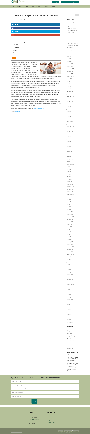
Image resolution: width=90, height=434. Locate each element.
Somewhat (16, 37)
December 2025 (70, 69)
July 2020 (69, 229)
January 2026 (70, 66)
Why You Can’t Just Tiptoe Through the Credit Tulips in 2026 (73, 24)
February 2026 (70, 64)
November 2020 (70, 219)
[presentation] (20, 401)
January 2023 (70, 154)
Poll (67, 343)
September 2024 (70, 104)
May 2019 (69, 264)
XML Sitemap (60, 430)
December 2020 (70, 216)
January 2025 (70, 94)
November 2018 (70, 279)
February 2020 (70, 242)
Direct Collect (50, 415)
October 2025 (70, 74)
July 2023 (69, 139)
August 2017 (69, 309)
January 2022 (70, 184)
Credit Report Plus (51, 422)
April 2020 (69, 237)
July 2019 (69, 259)
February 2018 (70, 297)
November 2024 (70, 99)
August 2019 (69, 257)
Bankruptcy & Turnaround (53, 420)
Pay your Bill (75, 2)
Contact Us (53, 8)
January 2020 (70, 244)
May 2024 (69, 114)
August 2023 (69, 136)
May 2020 (69, 234)
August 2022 (69, 166)
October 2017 (70, 304)
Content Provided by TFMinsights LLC (65, 432)
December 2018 (70, 277)
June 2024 (69, 111)
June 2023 (69, 141)
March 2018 (69, 294)
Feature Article (70, 338)
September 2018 (70, 284)
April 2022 (69, 176)
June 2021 (69, 201)
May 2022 (69, 174)
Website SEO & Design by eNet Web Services (68, 431)
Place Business (65, 2)
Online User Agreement (16, 432)
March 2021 (69, 209)
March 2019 (69, 269)
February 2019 (70, 272)
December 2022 (70, 156)
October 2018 (70, 282)
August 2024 (69, 106)
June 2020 (69, 232)
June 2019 (69, 262)
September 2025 (70, 76)
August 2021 (69, 196)
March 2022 (69, 179)
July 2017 (69, 312)
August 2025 (69, 79)
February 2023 (70, 151)
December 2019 (70, 247)
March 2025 (69, 89)
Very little (16, 34)
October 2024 (70, 101)
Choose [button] (14, 47)
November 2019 (70, 249)
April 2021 (69, 206)
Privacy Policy (76, 430)
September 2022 (70, 164)
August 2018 (69, 287)
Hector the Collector (71, 341)
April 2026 (69, 58)
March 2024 (69, 119)
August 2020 (69, 227)
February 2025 (70, 91)
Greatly (15, 42)
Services (27, 9)
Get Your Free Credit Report (58, 5)
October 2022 (70, 161)
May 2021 (69, 204)
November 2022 (70, 159)
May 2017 (69, 317)
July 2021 (69, 199)
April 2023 (69, 146)
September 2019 (70, 254)
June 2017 (69, 314)
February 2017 (70, 322)
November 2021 (70, 189)
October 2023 (70, 131)
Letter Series (50, 417)
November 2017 (70, 302)
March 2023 (69, 149)
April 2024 (69, 116)
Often (15, 39)
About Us (20, 9)
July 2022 (69, 169)
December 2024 (70, 96)
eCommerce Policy (68, 430)
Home (13, 8)
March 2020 (69, 239)
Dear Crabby (69, 333)
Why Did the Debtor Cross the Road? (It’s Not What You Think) (72, 30)
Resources (46, 8)
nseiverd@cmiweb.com (39, 98)
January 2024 (70, 124)
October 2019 (70, 252)
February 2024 (70, 121)
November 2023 (70, 129)
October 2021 (70, 191)
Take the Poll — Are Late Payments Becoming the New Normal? (72, 45)
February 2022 (70, 181)
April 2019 (69, 267)
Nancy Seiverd (15, 19)
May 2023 (69, 144)
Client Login (55, 2)
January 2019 (70, 274)
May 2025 (69, 84)
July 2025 (69, 81)
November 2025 (70, 71)
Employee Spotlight (71, 336)
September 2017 (70, 307)
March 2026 (69, 61)
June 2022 (69, 171)
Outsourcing (50, 418)
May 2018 (69, 289)
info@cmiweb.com (35, 419)
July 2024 (69, 109)
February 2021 (70, 211)
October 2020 (70, 221)
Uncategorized (28, 19)
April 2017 (69, 319)
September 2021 (70, 194)
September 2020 (70, 224)
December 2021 (70, 186)
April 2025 (69, 86)
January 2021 (70, 214)
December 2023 (70, 126)
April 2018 (69, 292)
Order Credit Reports (37, 9)
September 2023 (70, 134)
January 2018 (70, 299)
